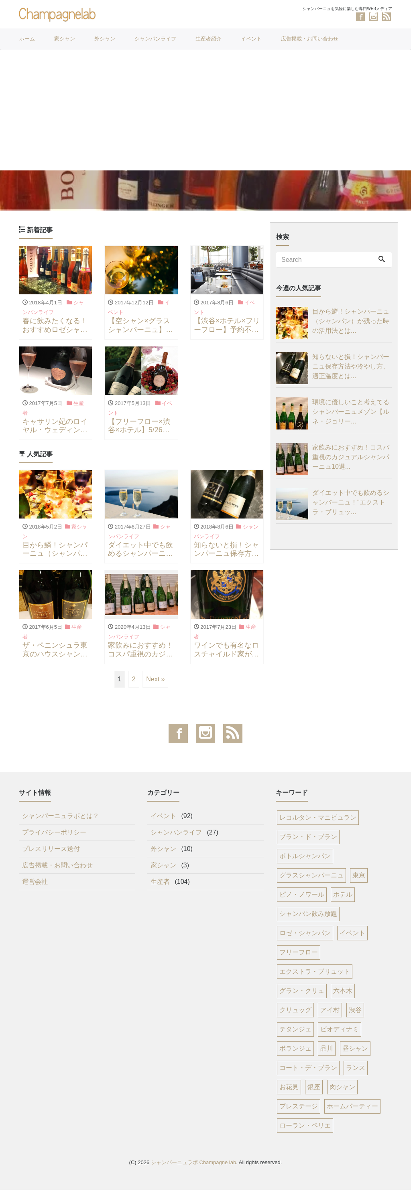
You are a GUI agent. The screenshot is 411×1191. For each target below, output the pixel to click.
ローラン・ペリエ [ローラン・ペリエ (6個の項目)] (305, 1127)
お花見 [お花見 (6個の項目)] (289, 1088)
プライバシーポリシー (54, 833)
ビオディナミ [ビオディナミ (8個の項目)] (339, 1030)
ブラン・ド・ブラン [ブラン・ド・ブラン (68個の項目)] (308, 838)
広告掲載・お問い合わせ (309, 39)
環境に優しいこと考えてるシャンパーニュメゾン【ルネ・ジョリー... (350, 413)
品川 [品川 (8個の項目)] (326, 1050)
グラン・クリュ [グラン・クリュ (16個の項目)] (301, 992)
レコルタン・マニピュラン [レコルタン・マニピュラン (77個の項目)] (317, 819)
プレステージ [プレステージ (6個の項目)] (298, 1107)
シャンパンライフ (155, 39)
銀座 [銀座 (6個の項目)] (313, 1088)
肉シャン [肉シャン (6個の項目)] (342, 1088)
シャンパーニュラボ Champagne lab (193, 1164)
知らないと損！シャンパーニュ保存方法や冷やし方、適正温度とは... (350, 367)
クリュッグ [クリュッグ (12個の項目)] (295, 1011)
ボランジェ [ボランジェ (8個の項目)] (295, 1050)
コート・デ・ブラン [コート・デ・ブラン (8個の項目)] (308, 1069)
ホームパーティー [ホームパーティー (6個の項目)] (352, 1107)
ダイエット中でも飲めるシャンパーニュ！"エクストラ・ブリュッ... (350, 503)
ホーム (27, 39)
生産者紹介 (208, 39)
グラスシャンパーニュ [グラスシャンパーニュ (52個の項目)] (311, 876)
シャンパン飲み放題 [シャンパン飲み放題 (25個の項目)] (308, 915)
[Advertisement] (205, 110)
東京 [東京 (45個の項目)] (358, 876)
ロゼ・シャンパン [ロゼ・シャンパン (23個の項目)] (305, 934)
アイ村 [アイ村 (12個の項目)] (330, 1011)
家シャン (64, 39)
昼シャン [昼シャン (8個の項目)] (355, 1050)
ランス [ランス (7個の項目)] (355, 1069)
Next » (155, 680)
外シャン (104, 39)
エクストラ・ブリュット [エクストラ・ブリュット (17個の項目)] (314, 973)
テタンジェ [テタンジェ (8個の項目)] (295, 1030)
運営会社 (35, 883)
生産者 (160, 883)
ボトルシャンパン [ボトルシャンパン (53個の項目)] (305, 857)
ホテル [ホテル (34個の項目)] (342, 896)
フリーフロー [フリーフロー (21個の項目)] (298, 953)
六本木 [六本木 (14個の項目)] (342, 992)
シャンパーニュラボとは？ (60, 817)
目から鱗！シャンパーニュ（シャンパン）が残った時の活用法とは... (350, 322)
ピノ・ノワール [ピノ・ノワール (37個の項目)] (301, 896)
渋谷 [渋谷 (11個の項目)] (355, 1011)
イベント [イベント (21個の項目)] (352, 934)
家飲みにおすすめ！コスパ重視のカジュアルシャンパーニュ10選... (350, 458)
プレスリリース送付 (51, 850)
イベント (251, 39)
